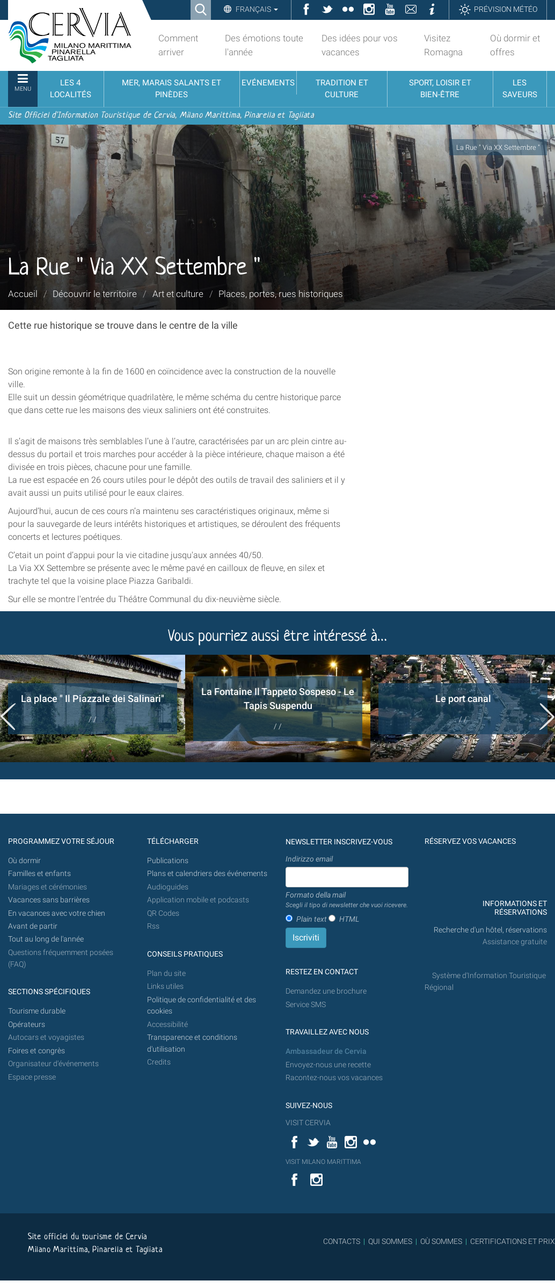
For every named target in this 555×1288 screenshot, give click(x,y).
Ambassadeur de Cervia (326, 1051)
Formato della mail (347, 900)
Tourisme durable (36, 1011)
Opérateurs (26, 1024)
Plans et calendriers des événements (207, 873)
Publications (167, 860)
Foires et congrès (36, 1050)
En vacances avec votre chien (57, 913)
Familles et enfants (39, 873)
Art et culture (177, 293)
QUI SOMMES (390, 1241)
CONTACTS (341, 1241)
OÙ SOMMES (441, 1241)
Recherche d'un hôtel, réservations (490, 930)
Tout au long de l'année (46, 939)
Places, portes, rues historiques (280, 293)
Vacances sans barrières (49, 900)
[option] (92, 708)
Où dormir (24, 860)
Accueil (23, 293)
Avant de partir (32, 926)
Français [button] (256, 9)
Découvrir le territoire (95, 293)
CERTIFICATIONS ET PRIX (512, 1241)
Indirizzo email (309, 859)
